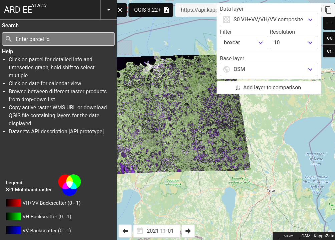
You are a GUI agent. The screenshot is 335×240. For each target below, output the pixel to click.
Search (10, 25)
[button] (108, 9)
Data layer (232, 9)
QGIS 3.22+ (152, 10)
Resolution (282, 32)
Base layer (232, 58)
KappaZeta (324, 235)
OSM (306, 235)
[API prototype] (86, 131)
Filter (226, 32)
